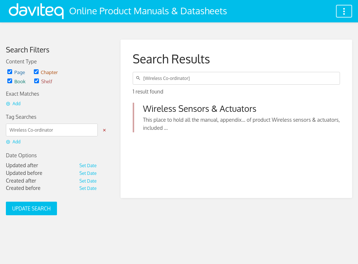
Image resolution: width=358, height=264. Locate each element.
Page (16, 72)
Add (13, 103)
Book (16, 81)
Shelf (43, 81)
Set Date (88, 165)
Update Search (31, 208)
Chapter (46, 72)
